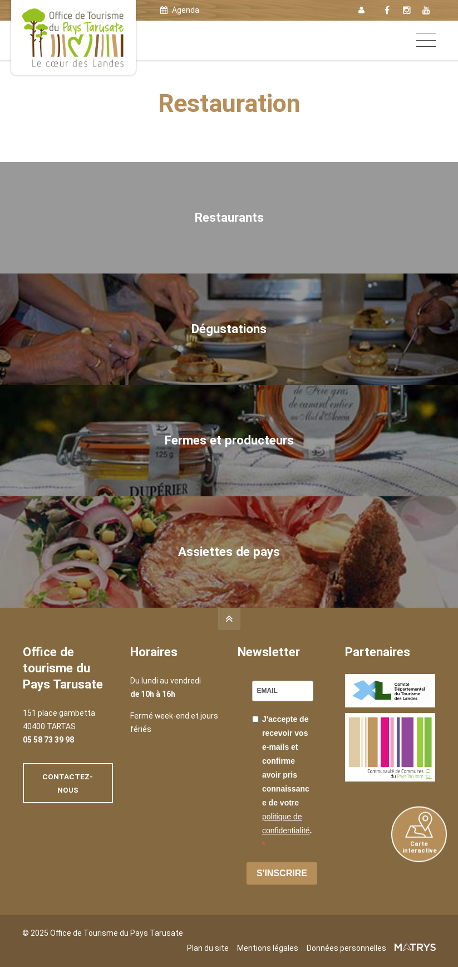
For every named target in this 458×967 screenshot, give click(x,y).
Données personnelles (346, 948)
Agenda (179, 10)
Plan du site (208, 948)
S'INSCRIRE (282, 873)
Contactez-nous (67, 783)
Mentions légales (267, 948)
